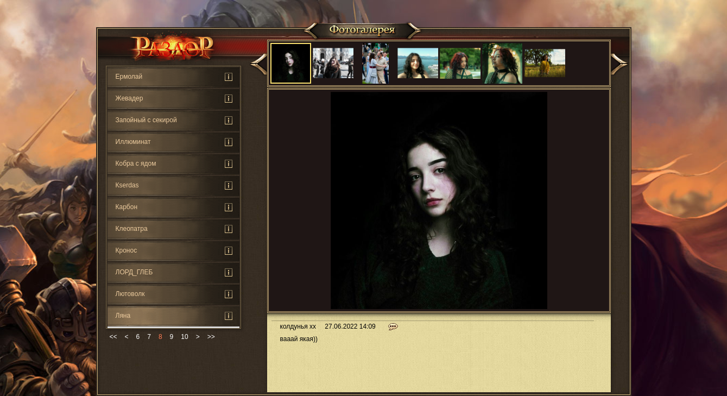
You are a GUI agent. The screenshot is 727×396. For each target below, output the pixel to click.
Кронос (126, 250)
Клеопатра (132, 228)
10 (184, 337)
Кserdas (127, 185)
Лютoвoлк (130, 294)
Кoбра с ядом (136, 163)
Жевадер (129, 98)
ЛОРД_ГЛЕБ (134, 272)
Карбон (127, 207)
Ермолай (129, 76)
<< (113, 337)
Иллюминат (133, 142)
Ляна (123, 315)
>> (211, 337)
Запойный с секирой (146, 120)
